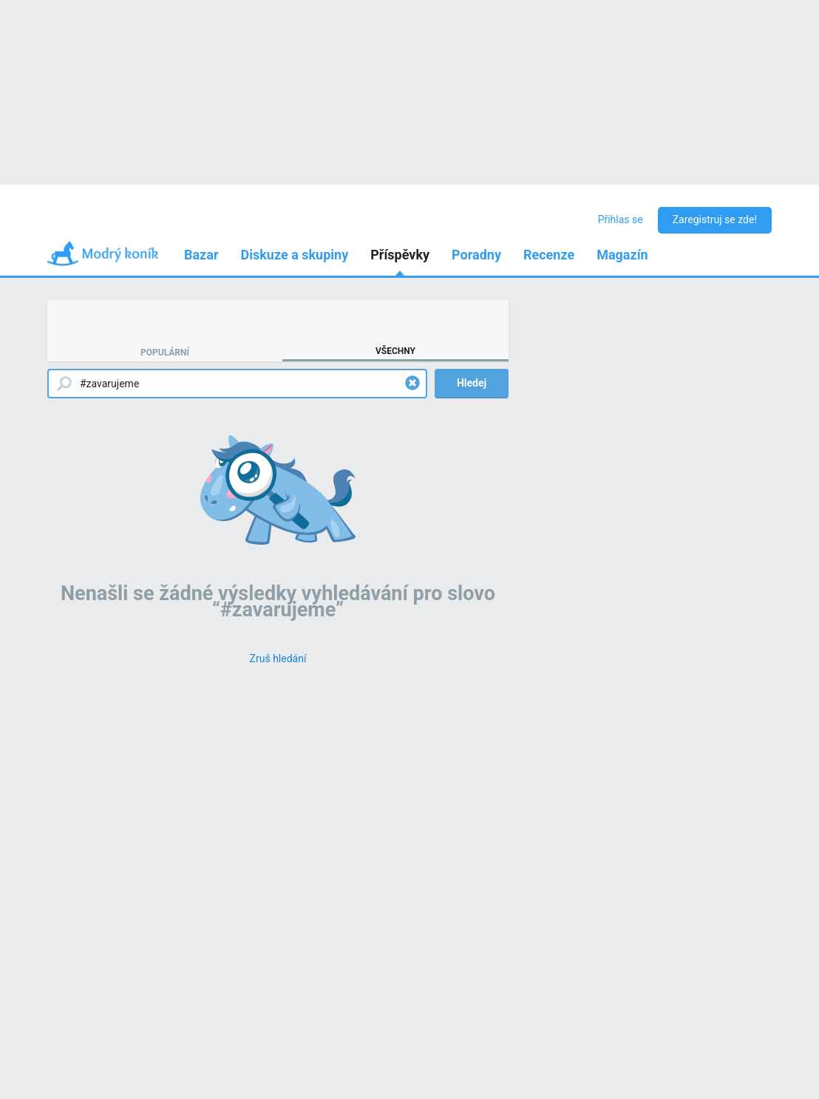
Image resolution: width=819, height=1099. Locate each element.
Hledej (471, 383)
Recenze (548, 254)
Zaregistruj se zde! (715, 219)
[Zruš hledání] (278, 658)
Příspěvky (399, 254)
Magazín (622, 254)
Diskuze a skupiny (295, 254)
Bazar (201, 254)
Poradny (476, 254)
